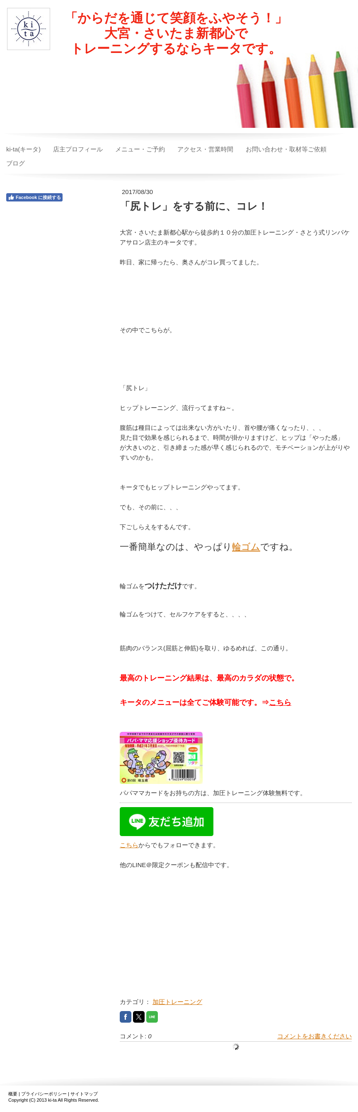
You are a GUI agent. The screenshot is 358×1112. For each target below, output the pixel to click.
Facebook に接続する (34, 197)
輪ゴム (246, 547)
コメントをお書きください (314, 1036)
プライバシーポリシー (44, 1093)
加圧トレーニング (177, 1001)
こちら (280, 702)
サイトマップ (84, 1093)
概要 (12, 1093)
